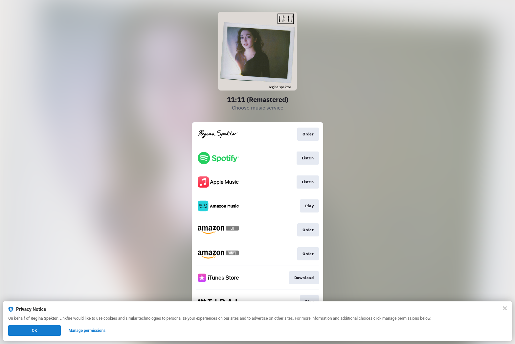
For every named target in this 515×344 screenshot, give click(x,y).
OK (34, 330)
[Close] (505, 308)
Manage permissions (87, 330)
